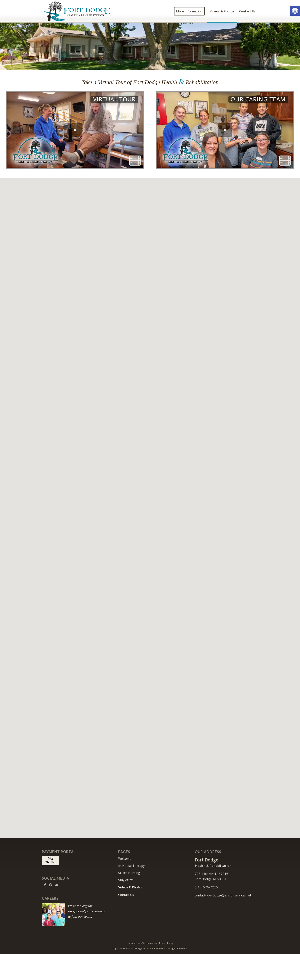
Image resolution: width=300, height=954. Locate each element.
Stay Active (126, 880)
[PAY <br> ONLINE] (50, 860)
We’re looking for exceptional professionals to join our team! (86, 911)
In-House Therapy (131, 866)
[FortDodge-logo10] (77, 11)
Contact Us (126, 895)
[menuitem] (189, 11)
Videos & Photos (130, 887)
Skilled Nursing (129, 873)
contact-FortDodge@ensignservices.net (223, 895)
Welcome (124, 858)
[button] (295, 11)
